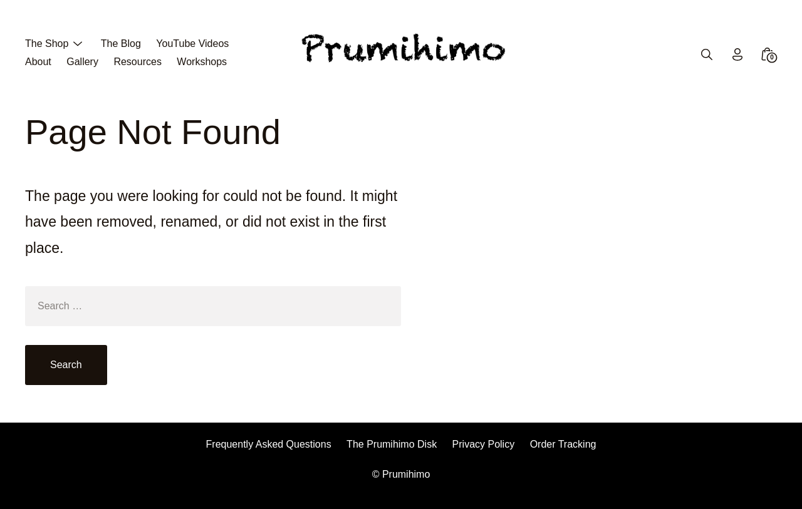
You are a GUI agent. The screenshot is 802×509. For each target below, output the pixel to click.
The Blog (121, 43)
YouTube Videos (192, 43)
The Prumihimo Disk (391, 444)
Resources (137, 61)
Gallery (82, 61)
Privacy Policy (483, 444)
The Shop (46, 43)
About (38, 61)
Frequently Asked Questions (268, 444)
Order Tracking (563, 444)
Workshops (202, 61)
